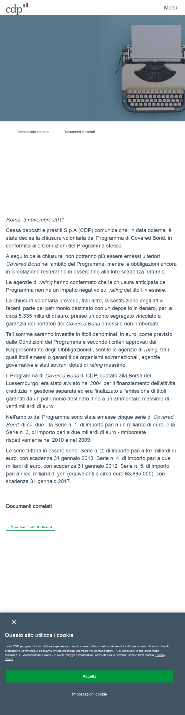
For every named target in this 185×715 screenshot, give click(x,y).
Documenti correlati (79, 132)
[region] (92, 664)
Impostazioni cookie (89, 694)
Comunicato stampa (33, 132)
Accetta (89, 676)
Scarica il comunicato (31, 526)
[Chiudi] (13, 621)
